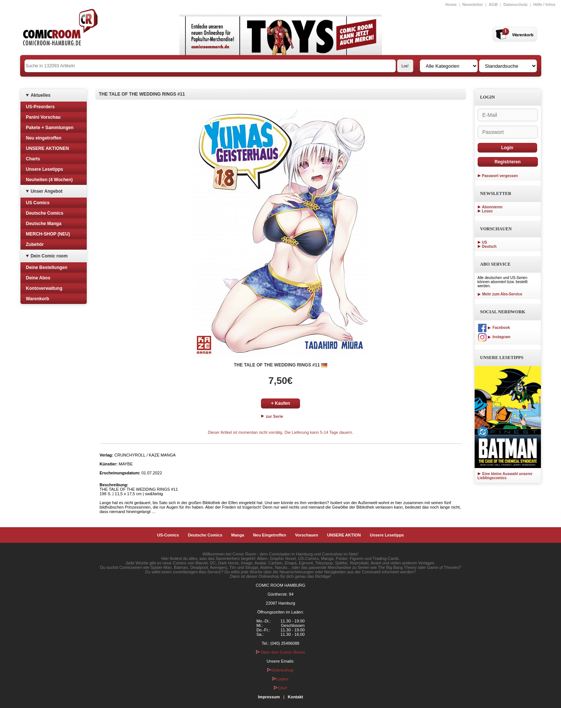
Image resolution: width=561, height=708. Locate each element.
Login (507, 147)
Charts (33, 158)
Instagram (494, 337)
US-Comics (168, 535)
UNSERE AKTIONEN (47, 148)
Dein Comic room (49, 256)
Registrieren (507, 161)
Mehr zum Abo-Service (500, 294)
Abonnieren (492, 207)
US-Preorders (40, 106)
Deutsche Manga (43, 223)
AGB (493, 4)
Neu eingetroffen (43, 138)
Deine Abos (38, 278)
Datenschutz (515, 4)
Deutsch (489, 246)
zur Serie (272, 416)
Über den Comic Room (280, 652)
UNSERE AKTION (344, 535)
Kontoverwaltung (44, 288)
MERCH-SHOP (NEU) (48, 234)
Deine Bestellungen (46, 267)
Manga (237, 535)
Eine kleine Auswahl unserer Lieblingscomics (505, 476)
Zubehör (35, 244)
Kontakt (295, 697)
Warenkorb (37, 298)
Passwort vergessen (500, 176)
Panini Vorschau (43, 117)
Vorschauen (306, 535)
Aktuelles (40, 95)
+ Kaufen (280, 403)
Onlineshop (280, 670)
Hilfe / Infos (544, 4)
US (484, 242)
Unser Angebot (47, 191)
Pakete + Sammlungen (50, 127)
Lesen (487, 211)
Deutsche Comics (45, 213)
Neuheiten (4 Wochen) (49, 179)
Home (451, 4)
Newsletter (472, 4)
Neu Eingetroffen (269, 535)
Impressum (269, 697)
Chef (280, 688)
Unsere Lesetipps (44, 169)
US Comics (38, 202)
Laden (280, 679)
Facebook (494, 328)
